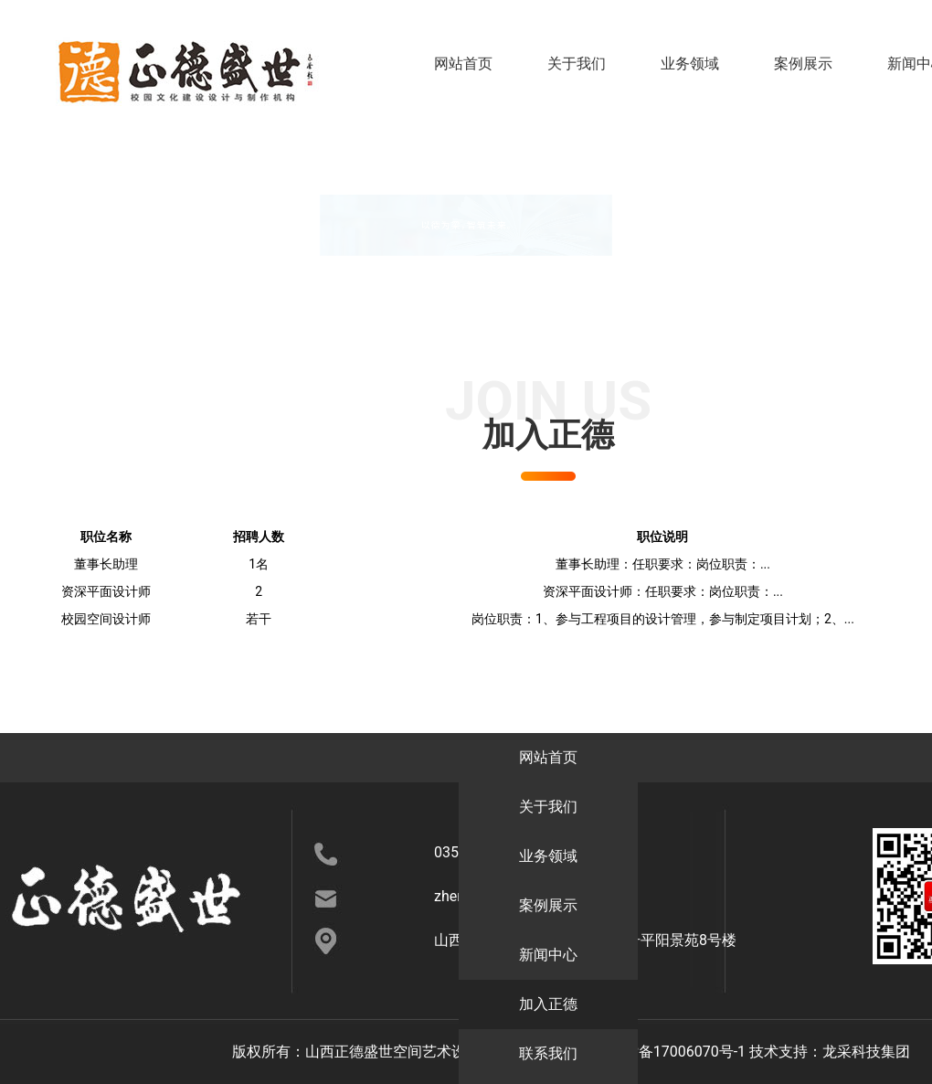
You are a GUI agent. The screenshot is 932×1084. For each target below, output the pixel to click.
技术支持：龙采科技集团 (829, 1051)
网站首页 (463, 63)
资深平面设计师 (106, 591)
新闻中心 (819, 757)
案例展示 (803, 63)
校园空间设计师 (106, 618)
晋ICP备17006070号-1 (673, 1051)
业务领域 (690, 63)
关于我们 (576, 63)
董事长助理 (106, 564)
